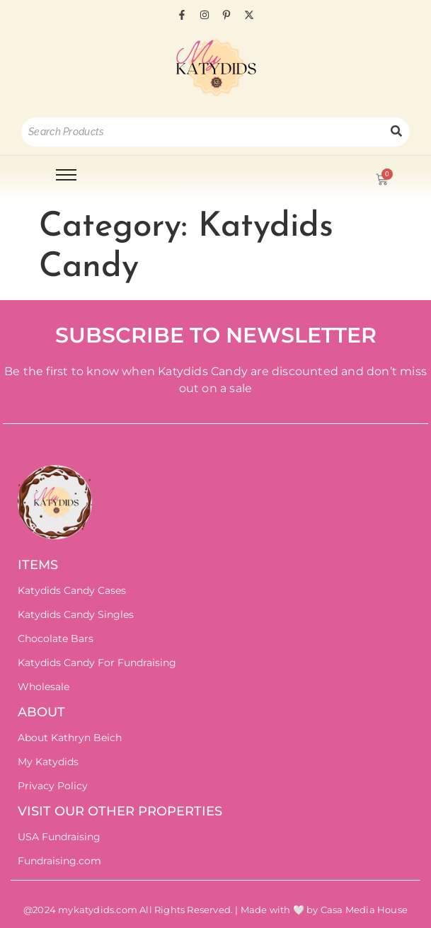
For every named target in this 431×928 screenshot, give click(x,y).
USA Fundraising (59, 836)
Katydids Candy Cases (72, 590)
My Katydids (48, 761)
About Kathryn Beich (70, 737)
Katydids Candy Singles (76, 614)
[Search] (202, 132)
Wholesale (43, 686)
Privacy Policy (53, 785)
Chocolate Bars (55, 638)
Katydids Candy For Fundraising (97, 662)
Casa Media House (364, 909)
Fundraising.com (59, 860)
